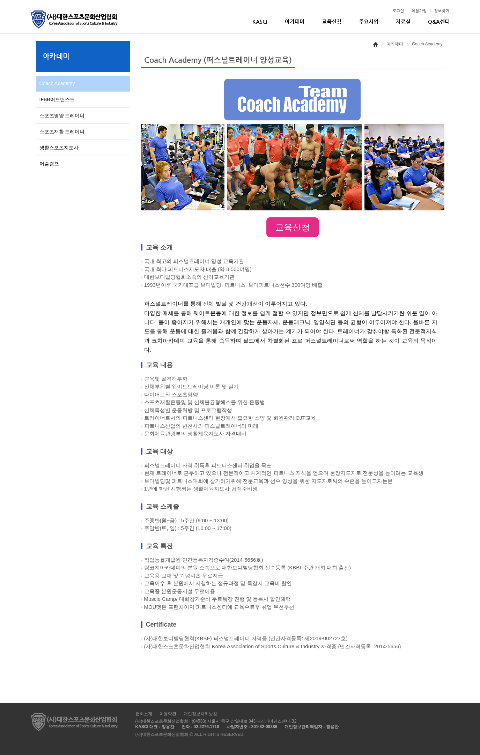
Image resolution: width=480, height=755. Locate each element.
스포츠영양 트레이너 (62, 115)
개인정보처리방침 (200, 714)
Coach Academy (57, 83)
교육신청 (331, 21)
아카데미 (294, 21)
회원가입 (419, 10)
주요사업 (368, 21)
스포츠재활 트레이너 (62, 131)
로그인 (398, 10)
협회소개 (143, 714)
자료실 (403, 21)
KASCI (259, 21)
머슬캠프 (49, 163)
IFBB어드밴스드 (57, 99)
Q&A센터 (439, 21)
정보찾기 (442, 10)
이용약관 (168, 714)
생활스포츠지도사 (59, 147)
